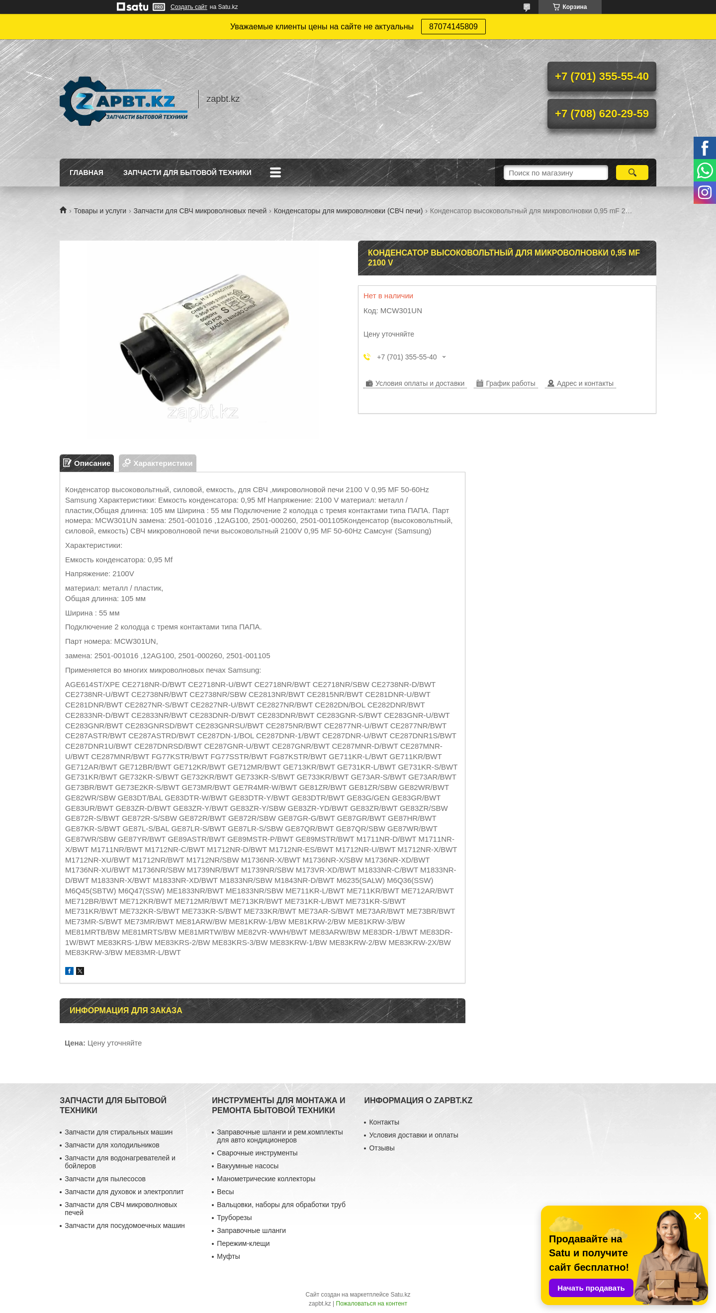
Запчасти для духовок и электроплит (124, 1192)
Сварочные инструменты (257, 1153)
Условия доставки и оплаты (413, 1135)
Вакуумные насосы (247, 1166)
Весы (225, 1192)
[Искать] (632, 172)
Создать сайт (189, 6)
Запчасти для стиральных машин (119, 1132)
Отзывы (381, 1148)
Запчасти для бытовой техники (187, 172)
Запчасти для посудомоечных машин (125, 1225)
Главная (86, 172)
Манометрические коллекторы (266, 1179)
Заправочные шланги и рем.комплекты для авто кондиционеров (280, 1136)
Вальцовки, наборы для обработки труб (281, 1205)
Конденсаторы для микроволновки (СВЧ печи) (348, 211)
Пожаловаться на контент (371, 1303)
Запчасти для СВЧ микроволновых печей (200, 211)
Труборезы (234, 1218)
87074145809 (453, 26)
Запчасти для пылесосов (105, 1179)
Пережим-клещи (243, 1243)
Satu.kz (400, 1294)
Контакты (384, 1122)
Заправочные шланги (251, 1230)
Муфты (228, 1256)
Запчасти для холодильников (112, 1145)
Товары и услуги (100, 211)
